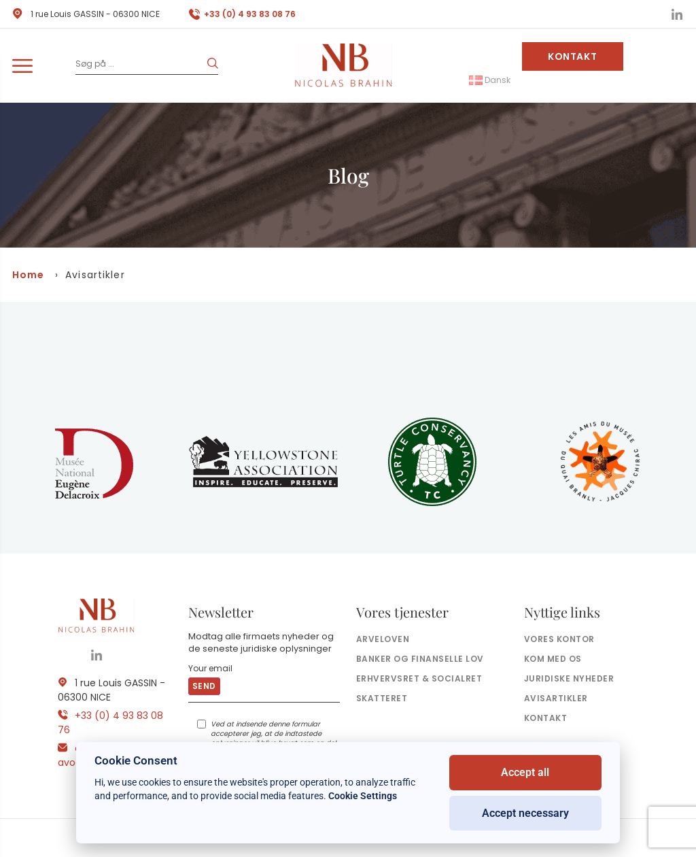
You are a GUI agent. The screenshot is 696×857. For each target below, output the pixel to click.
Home (28, 275)
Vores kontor (559, 639)
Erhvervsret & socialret (419, 678)
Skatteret (381, 698)
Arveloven (382, 639)
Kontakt (572, 56)
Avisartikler (556, 698)
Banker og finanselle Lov (420, 659)
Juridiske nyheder (569, 678)
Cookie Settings (362, 795)
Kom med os (553, 659)
